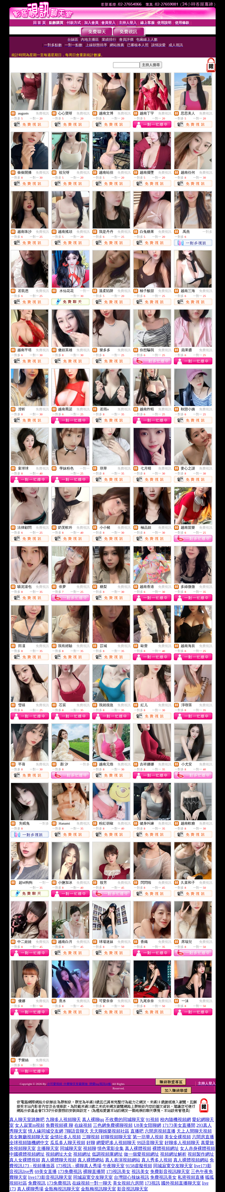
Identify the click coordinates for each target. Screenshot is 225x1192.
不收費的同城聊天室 (125, 1119)
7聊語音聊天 (76, 1131)
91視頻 (152, 1119)
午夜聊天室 (114, 1165)
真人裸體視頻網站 (190, 1160)
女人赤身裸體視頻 (197, 1148)
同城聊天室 (71, 1148)
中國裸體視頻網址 (27, 1154)
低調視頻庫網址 (107, 1154)
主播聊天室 (48, 1148)
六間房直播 (203, 1136)
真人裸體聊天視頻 (58, 1160)
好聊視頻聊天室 (116, 1136)
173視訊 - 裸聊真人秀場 (78, 1165)
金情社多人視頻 (65, 1136)
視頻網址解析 (173, 1154)
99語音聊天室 (150, 1142)
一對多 (207, 232)
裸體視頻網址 (165, 1148)
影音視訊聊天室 (132, 1188)
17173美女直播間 (178, 1125)
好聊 (90, 1142)
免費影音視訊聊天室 (170, 1171)
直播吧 (137, 1131)
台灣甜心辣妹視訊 (131, 1177)
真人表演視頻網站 (122, 1160)
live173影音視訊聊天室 (50, 1177)
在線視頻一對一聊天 (92, 1183)
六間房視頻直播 (160, 1131)
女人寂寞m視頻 (30, 1125)
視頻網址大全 (59, 1154)
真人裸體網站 (91, 1160)
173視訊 (152, 1183)
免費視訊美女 (163, 1177)
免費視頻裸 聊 (59, 1125)
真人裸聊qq (93, 1119)
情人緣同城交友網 (45, 1131)
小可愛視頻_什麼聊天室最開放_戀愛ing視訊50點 (79, 1083)
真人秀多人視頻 (156, 1160)
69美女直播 (46, 1171)
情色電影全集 (110, 1148)
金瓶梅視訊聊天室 (62, 1188)
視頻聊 (89, 1148)
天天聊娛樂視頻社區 (109, 1131)
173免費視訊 (70, 1171)
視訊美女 (140, 1171)
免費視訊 (42, 113)
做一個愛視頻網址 (141, 1154)
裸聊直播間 (94, 1171)
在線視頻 (83, 1125)
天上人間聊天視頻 (194, 1131)
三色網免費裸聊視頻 (113, 1125)
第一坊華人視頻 (148, 1136)
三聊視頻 (91, 1136)
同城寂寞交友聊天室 (173, 1165)
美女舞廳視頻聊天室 (29, 1136)
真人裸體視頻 (138, 1148)
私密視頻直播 (191, 1177)
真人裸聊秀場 (30, 1188)
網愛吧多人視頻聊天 (116, 1142)
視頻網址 (82, 1154)
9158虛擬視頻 (139, 1165)
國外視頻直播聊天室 (181, 1183)
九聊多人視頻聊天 (63, 1119)
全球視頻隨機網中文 (29, 1142)
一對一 (85, 291)
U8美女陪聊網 (147, 1125)
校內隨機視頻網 (175, 1119)
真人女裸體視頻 (24, 1160)
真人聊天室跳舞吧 (27, 1119)
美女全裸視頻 (177, 1136)
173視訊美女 (118, 1171)
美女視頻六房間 (128, 1183)
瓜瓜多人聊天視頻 (67, 1142)
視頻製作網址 (201, 1154)
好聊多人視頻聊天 (182, 1142)
